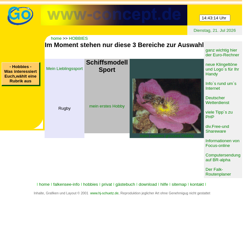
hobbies (90, 184)
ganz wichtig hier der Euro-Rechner (222, 52)
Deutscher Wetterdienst (217, 100)
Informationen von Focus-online (222, 143)
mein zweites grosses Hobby (167, 135)
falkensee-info (66, 184)
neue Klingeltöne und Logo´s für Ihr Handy (222, 69)
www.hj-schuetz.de (104, 193)
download (148, 184)
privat (107, 184)
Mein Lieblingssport (64, 68)
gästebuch (125, 184)
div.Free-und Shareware (217, 129)
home (56, 38)
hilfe (164, 184)
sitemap (179, 184)
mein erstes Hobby (107, 106)
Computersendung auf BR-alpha (222, 157)
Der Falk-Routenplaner (218, 172)
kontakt (197, 184)
